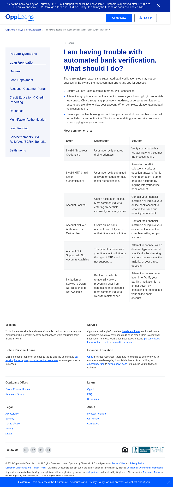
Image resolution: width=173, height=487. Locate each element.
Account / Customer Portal (28, 88)
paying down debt (117, 364)
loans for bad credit (97, 342)
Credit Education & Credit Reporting (27, 100)
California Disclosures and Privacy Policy (25, 467)
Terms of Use (12, 423)
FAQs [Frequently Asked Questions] (90, 394)
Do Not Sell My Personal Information (145, 467)
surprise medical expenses (43, 360)
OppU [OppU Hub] (90, 356)
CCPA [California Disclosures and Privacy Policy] (8, 433)
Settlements (18, 150)
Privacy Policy (96, 482)
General (15, 71)
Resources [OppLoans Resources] (93, 399)
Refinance (16, 111)
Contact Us (93, 423)
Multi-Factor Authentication (28, 119)
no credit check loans (123, 342)
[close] (169, 482)
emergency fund (95, 364)
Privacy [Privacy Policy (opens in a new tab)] (9, 428)
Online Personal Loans (17, 389)
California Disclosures (68, 482)
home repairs (21, 360)
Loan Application (22, 62)
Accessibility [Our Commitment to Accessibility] (12, 413)
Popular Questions (23, 54)
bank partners (92, 472)
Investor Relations (96, 413)
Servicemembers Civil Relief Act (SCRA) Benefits (28, 139)
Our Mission (93, 418)
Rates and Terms (14, 394)
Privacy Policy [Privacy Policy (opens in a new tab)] (137, 463)
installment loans (131, 331)
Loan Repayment (21, 80)
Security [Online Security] (9, 418)
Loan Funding (19, 128)
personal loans (152, 338)
